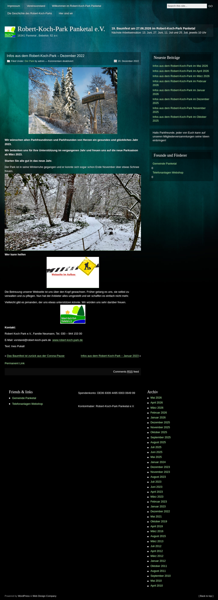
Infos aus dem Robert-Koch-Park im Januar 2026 (179, 92)
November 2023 (160, 471)
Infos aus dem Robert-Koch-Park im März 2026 (181, 76)
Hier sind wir (66, 13)
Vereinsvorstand (36, 5)
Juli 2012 (156, 546)
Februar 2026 (159, 412)
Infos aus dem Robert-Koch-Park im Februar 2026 (179, 83)
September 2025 (161, 437)
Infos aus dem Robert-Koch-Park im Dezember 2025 (181, 101)
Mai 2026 (156, 397)
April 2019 (157, 526)
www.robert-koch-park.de (67, 340)
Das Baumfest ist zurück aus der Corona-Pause (36, 355)
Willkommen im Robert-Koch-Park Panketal (76, 5)
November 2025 (160, 427)
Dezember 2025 (160, 422)
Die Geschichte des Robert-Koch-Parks (29, 13)
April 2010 (157, 585)
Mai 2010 (156, 580)
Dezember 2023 (160, 467)
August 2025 (158, 442)
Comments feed (126, 371)
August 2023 (158, 476)
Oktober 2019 (159, 521)
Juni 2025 (156, 452)
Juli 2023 (156, 481)
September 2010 (161, 575)
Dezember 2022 (160, 511)
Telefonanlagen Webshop (168, 172)
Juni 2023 (156, 486)
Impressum (13, 5)
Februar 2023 (159, 501)
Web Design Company (44, 596)
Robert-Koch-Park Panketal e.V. (61, 29)
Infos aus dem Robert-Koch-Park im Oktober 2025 (179, 118)
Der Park (29, 61)
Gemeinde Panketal (164, 163)
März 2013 (157, 541)
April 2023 (157, 491)
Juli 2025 (156, 447)
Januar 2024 (158, 462)
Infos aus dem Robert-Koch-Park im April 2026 (181, 71)
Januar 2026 (158, 417)
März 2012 (157, 556)
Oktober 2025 (159, 432)
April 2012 (157, 551)
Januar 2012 (158, 560)
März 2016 (157, 531)
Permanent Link (14, 363)
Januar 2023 (158, 506)
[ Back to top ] (206, 596)
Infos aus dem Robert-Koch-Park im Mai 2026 (180, 65)
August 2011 (158, 570)
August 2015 (158, 536)
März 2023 (157, 496)
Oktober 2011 (159, 566)
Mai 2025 (156, 457)
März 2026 (157, 407)
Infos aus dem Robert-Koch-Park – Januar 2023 (110, 355)
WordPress (24, 596)
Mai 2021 (156, 516)
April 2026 (157, 402)
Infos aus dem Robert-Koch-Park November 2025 (179, 110)
